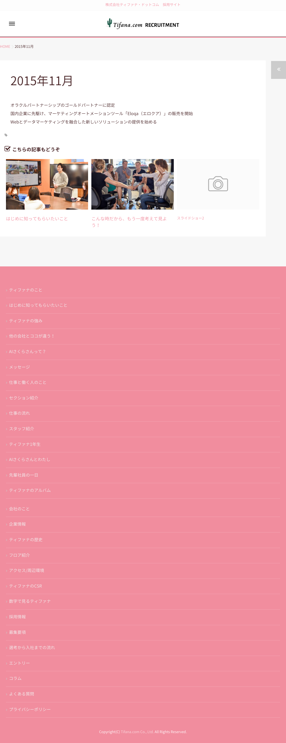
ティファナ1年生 (25, 436)
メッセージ (19, 359)
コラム (15, 671)
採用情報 (17, 609)
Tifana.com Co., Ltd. (137, 724)
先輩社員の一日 (23, 467)
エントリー (19, 655)
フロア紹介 (19, 547)
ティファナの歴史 (25, 532)
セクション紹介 (23, 390)
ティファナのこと (25, 282)
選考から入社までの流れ (32, 640)
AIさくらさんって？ (27, 343)
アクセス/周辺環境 (26, 563)
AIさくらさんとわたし (29, 451)
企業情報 (17, 516)
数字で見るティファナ (30, 593)
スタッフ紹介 (21, 421)
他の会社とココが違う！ (32, 328)
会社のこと (19, 501)
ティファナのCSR (25, 578)
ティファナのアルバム (30, 482)
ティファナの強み (25, 313)
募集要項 (17, 624)
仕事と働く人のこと (28, 375)
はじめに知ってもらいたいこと (31, 218)
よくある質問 (21, 686)
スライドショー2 (190, 218)
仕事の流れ (19, 405)
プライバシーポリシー (30, 701)
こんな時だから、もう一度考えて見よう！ (125, 218)
